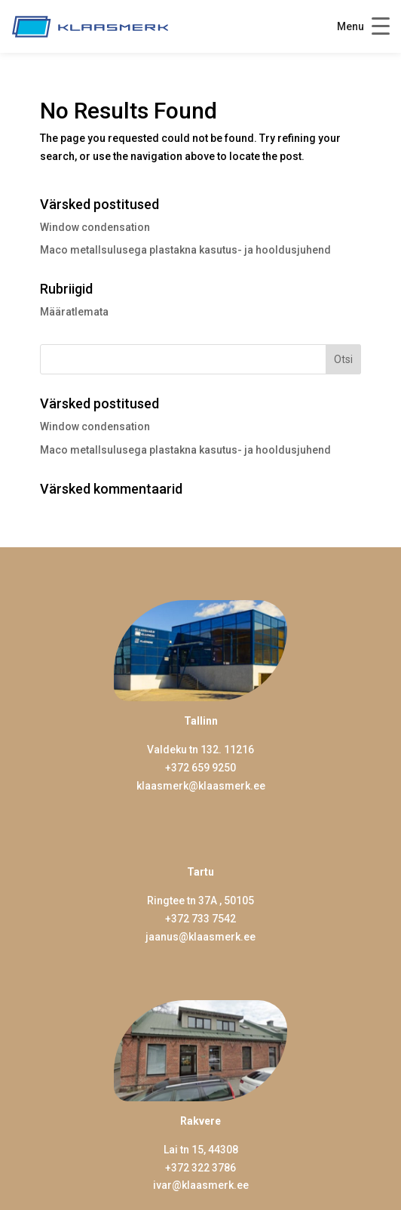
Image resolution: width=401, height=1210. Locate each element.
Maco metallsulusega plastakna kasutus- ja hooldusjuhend (185, 250)
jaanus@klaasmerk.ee (200, 937)
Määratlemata (74, 312)
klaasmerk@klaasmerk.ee (200, 786)
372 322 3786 (203, 1168)
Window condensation (95, 227)
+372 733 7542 (200, 919)
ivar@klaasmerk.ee (201, 1185)
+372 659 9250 (200, 768)
